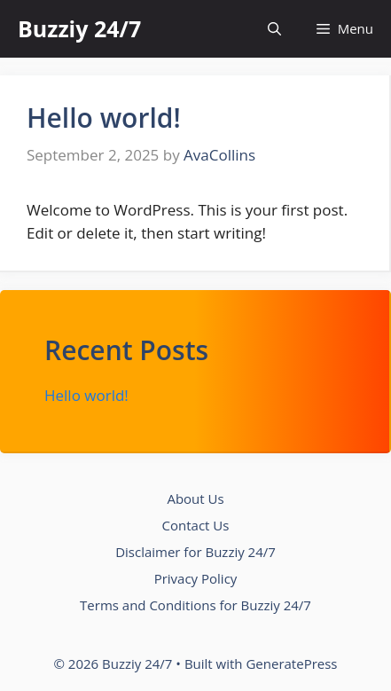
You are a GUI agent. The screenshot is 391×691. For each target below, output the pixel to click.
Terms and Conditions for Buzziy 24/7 (195, 605)
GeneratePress (291, 663)
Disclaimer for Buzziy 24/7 (195, 552)
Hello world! (104, 117)
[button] (274, 29)
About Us (195, 498)
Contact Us (196, 525)
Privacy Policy (196, 578)
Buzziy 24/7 (79, 28)
